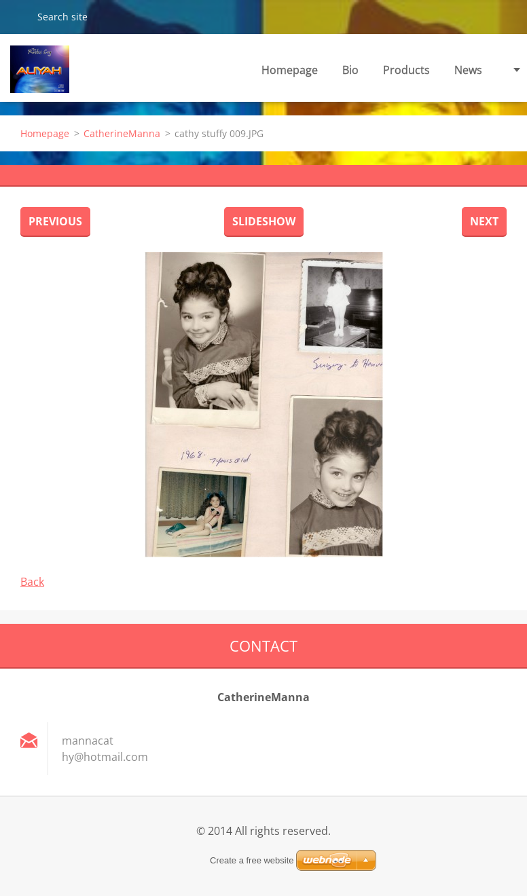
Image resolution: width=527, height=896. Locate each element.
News (468, 69)
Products (406, 69)
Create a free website (252, 860)
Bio (350, 69)
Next (484, 221)
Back (32, 581)
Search (18, 16)
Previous (55, 221)
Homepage (289, 69)
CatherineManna (122, 133)
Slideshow (263, 221)
